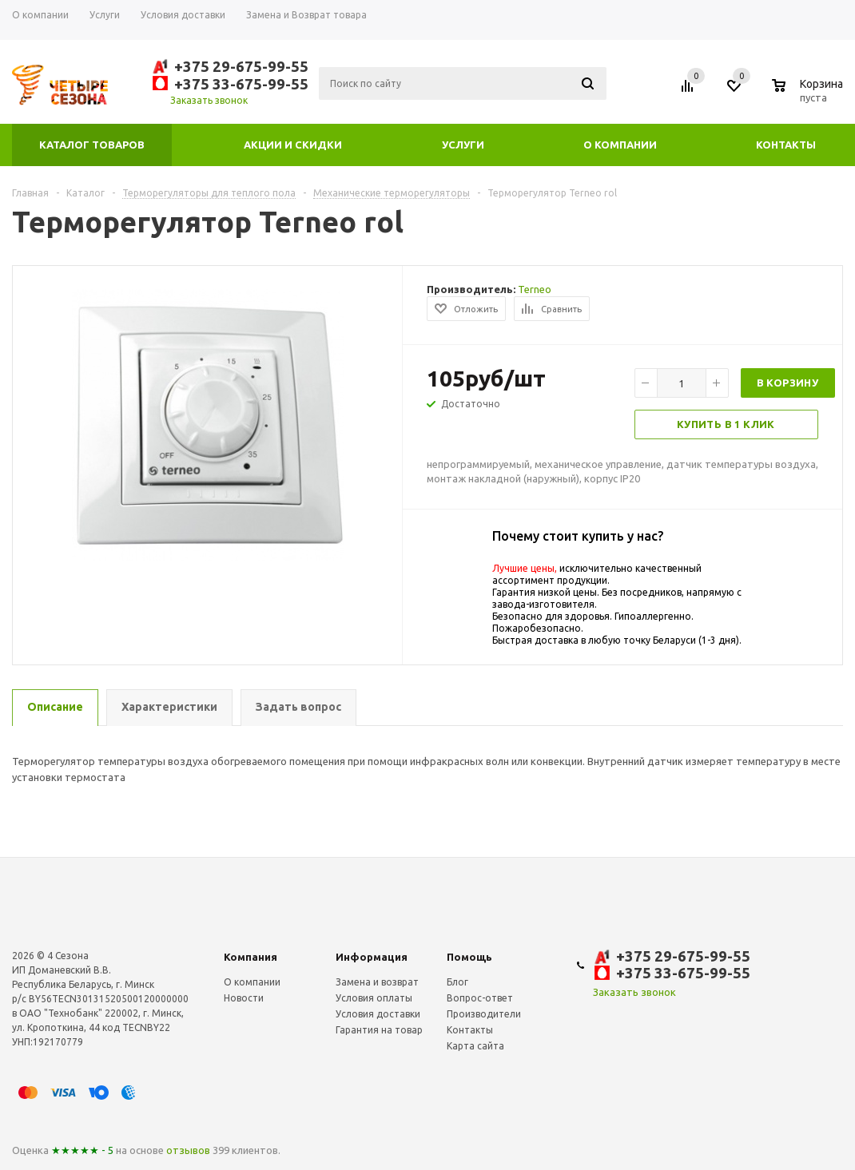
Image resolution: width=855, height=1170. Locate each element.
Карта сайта (475, 1046)
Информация (372, 956)
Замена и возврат (377, 982)
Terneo (534, 289)
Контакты (786, 144)
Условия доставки (378, 1014)
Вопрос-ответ (480, 998)
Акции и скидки (293, 144)
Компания (250, 956)
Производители (484, 1014)
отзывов (188, 1150)
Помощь (469, 956)
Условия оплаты (374, 998)
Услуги (463, 144)
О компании (620, 144)
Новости (244, 998)
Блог (457, 982)
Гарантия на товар (379, 1030)
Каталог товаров (92, 144)
